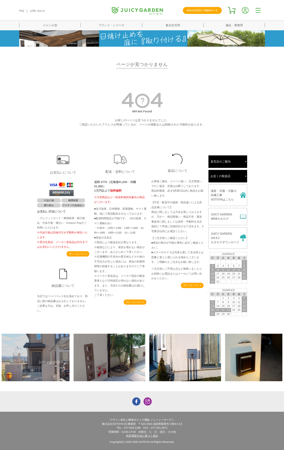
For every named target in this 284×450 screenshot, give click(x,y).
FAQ (21, 10)
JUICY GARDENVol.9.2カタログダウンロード (225, 238)
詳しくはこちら (77, 253)
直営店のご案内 (220, 161)
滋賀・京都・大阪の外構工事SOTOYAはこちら (223, 195)
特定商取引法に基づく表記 (142, 435)
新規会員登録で (202, 10)
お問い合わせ (37, 10)
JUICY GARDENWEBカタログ (221, 216)
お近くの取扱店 (220, 176)
